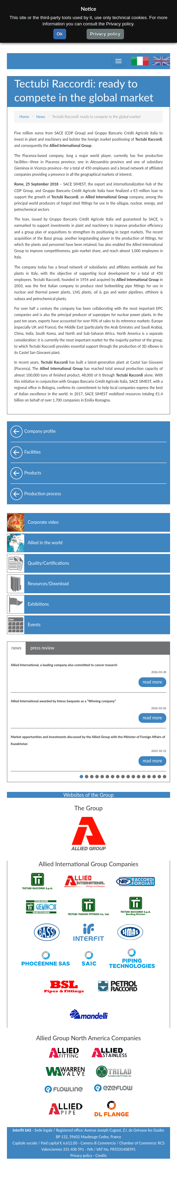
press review (42, 648)
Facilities (32, 452)
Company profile (40, 431)
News (40, 117)
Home (24, 117)
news (16, 648)
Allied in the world (45, 542)
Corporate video (43, 522)
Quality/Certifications (48, 563)
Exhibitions (38, 604)
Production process (42, 493)
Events (34, 624)
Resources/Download (48, 583)
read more (152, 682)
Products (32, 472)
